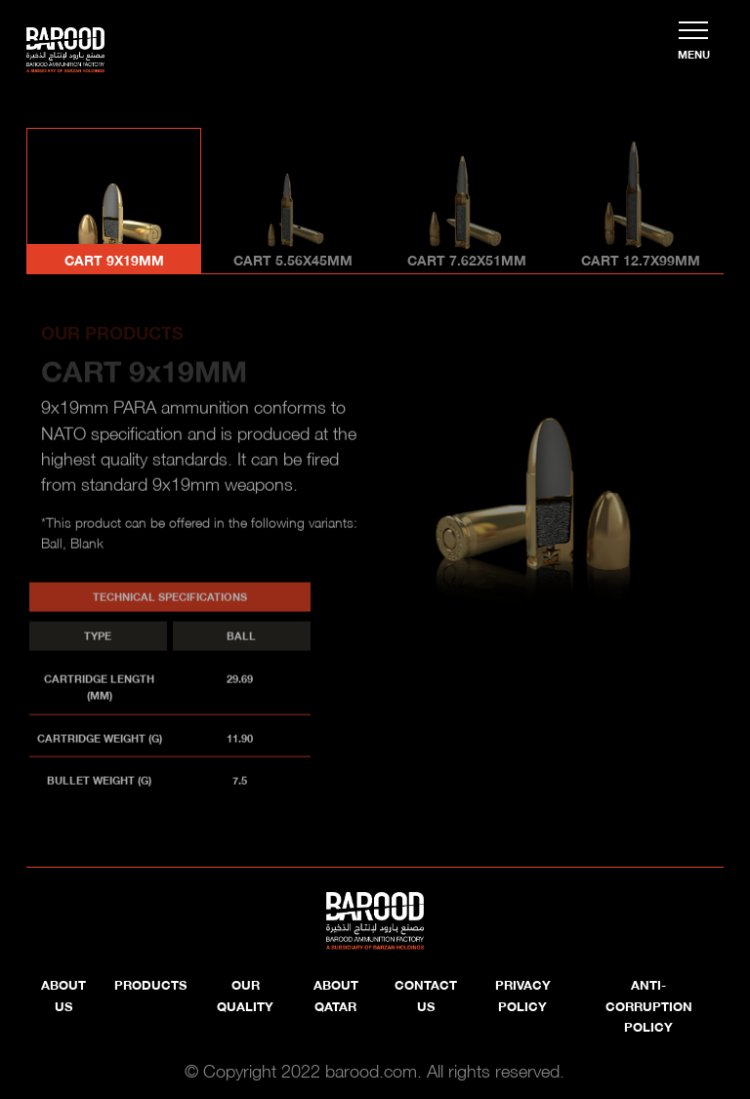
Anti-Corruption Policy (648, 1005)
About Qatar (335, 994)
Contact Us (426, 994)
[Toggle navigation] (694, 40)
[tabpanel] (375, 556)
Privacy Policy (523, 994)
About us (63, 994)
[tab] (113, 201)
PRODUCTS (150, 984)
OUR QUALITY (245, 994)
